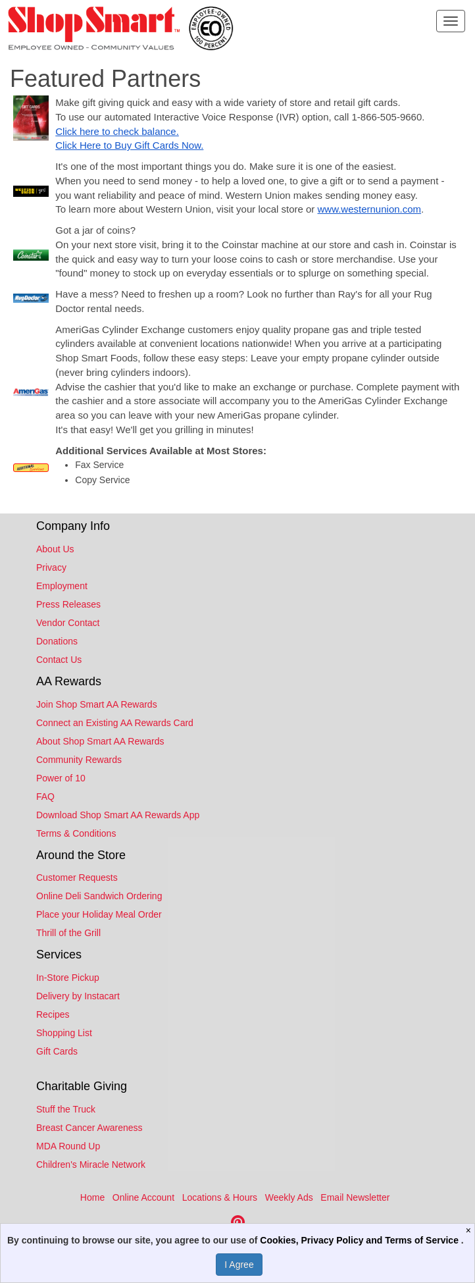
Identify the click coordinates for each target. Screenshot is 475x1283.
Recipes (53, 1014)
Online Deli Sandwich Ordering (99, 896)
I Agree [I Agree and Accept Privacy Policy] (238, 1264)
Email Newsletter (354, 1197)
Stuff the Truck (65, 1109)
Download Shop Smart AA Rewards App (117, 815)
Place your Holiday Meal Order (99, 914)
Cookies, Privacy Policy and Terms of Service (360, 1240)
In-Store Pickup (67, 977)
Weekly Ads (289, 1197)
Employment (62, 586)
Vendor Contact (68, 622)
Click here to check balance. (117, 131)
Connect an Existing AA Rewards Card (114, 723)
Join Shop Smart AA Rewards (96, 704)
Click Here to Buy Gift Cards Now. (129, 145)
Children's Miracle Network (90, 1164)
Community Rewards (79, 759)
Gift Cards (57, 1051)
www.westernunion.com (370, 209)
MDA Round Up (68, 1146)
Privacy (51, 567)
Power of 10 (61, 778)
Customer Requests (77, 877)
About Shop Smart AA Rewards (100, 741)
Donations (57, 641)
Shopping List (64, 1033)
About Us (55, 549)
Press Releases (68, 604)
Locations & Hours (219, 1197)
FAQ (45, 796)
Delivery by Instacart (78, 996)
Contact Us (59, 659)
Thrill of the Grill (68, 933)
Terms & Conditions (76, 833)
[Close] (470, 1230)
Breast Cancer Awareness (89, 1127)
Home (92, 1197)
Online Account (143, 1197)
